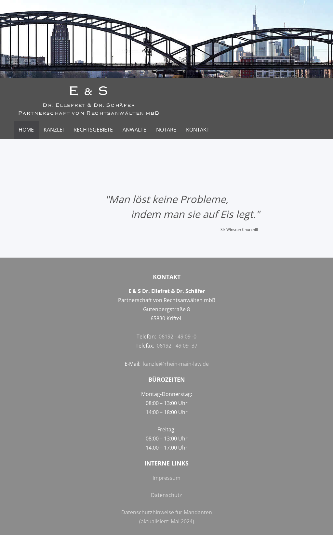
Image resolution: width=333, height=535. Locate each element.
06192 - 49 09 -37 (177, 345)
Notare (166, 129)
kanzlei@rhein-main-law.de (176, 363)
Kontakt (197, 129)
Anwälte (134, 129)
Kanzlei (54, 129)
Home (26, 129)
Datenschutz (166, 495)
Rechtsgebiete (93, 129)
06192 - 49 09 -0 (177, 336)
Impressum (166, 477)
